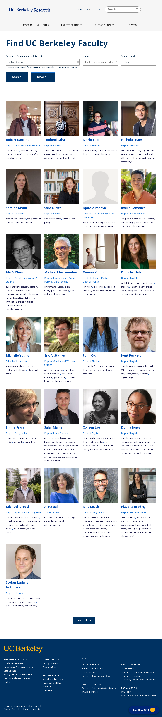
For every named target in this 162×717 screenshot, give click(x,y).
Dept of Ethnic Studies (133, 213)
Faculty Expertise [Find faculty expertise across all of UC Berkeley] (51, 663)
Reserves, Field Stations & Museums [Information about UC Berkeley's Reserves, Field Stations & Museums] (138, 679)
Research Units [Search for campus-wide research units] (50, 667)
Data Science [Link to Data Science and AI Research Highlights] (10, 670)
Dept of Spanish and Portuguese (23, 512)
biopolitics (87, 532)
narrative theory (138, 287)
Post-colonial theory (60, 290)
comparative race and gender (57, 158)
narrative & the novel (143, 366)
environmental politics (100, 536)
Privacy (7, 709)
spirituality (67, 154)
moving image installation (139, 528)
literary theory (132, 373)
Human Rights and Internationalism (21, 602)
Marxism (105, 438)
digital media (148, 150)
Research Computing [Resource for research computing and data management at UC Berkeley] (131, 675)
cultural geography (101, 521)
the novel (125, 287)
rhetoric (9, 218)
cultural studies (96, 442)
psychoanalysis (128, 377)
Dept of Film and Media (95, 277)
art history (141, 517)
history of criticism (21, 154)
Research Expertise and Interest (24, 55)
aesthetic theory (128, 517)
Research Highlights (35, 25)
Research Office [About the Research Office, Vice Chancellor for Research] (52, 675)
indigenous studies (129, 218)
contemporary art (137, 521)
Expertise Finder (71, 25)
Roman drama (104, 150)
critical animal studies (22, 290)
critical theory (72, 150)
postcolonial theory (53, 154)
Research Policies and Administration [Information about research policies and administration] (99, 688)
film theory (87, 287)
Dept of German (130, 145)
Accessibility (17, 709)
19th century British (52, 218)
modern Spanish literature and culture (22, 517)
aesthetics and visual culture (60, 438)
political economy (147, 218)
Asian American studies (54, 150)
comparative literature (106, 226)
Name (86, 55)
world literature (106, 449)
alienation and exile (23, 222)
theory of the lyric (21, 528)
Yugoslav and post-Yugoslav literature (99, 222)
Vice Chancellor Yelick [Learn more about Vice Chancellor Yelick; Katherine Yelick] (53, 679)
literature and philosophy (132, 442)
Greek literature (89, 150)
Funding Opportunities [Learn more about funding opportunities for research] (92, 668)
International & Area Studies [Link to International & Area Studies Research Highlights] (17, 678)
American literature (145, 283)
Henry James (133, 290)
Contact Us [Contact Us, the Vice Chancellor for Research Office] (48, 690)
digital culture (12, 438)
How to (133, 25)
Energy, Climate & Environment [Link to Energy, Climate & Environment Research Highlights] (18, 674)
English (137, 438)
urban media (25, 438)
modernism (147, 438)
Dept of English (52, 145)
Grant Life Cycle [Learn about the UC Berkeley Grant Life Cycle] (89, 672)
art (45, 438)
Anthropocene (50, 457)
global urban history (15, 605)
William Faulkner (147, 290)
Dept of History (14, 593)
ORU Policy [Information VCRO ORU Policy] (126, 691)
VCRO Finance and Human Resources (138, 695)
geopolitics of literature (29, 521)
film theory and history (131, 150)
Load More (84, 620)
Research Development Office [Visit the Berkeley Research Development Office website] (96, 675)
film (122, 373)
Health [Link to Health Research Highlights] (7, 682)
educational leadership (16, 366)
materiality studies (14, 294)
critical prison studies (53, 370)
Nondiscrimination (33, 709)
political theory (141, 222)
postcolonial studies (130, 532)
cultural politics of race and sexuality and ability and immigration (22, 298)
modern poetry (12, 150)
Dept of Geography (16, 433)
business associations (54, 517)
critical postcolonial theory (63, 453)
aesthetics (25, 150)
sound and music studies (101, 370)
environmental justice (53, 287)
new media (18, 442)
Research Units (104, 25)
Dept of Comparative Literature (23, 145)
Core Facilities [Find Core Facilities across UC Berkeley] (127, 668)
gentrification (59, 377)
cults (74, 158)
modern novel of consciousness (135, 294)
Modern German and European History (23, 598)
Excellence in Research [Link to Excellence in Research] (14, 663)
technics (134, 158)
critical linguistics (25, 301)
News (99, 9)
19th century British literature (134, 370)
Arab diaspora (64, 445)
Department (128, 55)
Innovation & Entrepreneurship (18, 667)
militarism (58, 449)
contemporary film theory (132, 525)
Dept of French (91, 281)
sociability (143, 373)
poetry (47, 222)
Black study (88, 366)
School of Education (16, 361)
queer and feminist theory (17, 287)
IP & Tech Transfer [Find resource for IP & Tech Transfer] (90, 691)
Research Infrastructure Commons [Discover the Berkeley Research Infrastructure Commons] (137, 672)
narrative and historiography (141, 453)
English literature (128, 283)
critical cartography (98, 528)
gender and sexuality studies (103, 290)
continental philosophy (100, 154)
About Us (84, 9)
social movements (137, 226)
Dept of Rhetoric (92, 145)
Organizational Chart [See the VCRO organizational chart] (52, 682)
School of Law (51, 512)
